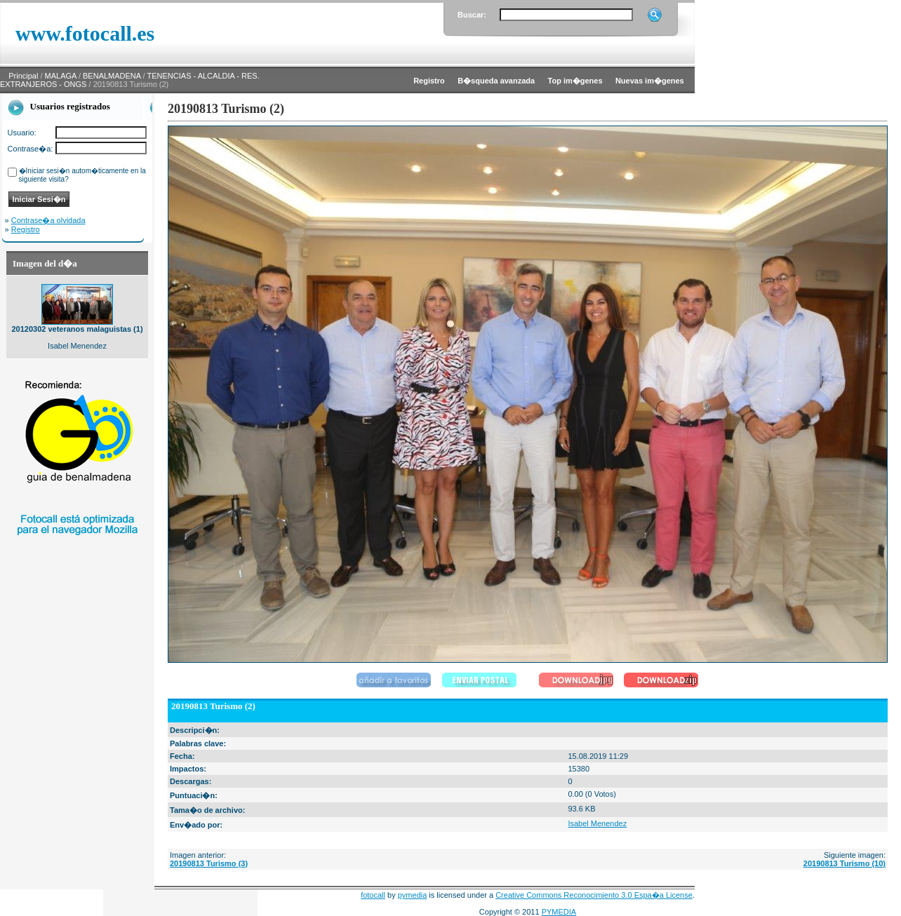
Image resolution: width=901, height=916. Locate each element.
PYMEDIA (559, 912)
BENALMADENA (112, 76)
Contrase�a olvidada (48, 220)
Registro (25, 229)
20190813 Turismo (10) (844, 863)
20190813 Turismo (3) (209, 863)
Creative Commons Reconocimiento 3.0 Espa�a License (594, 895)
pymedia (412, 895)
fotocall (373, 895)
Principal (23, 76)
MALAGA (60, 76)
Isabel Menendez (597, 823)
